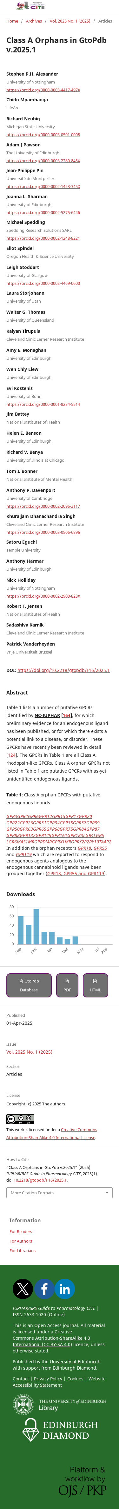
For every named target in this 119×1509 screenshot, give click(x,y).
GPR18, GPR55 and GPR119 (75, 873)
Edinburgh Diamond (74, 1368)
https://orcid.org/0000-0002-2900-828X (43, 596)
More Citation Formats (32, 1193)
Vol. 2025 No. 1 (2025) (70, 21)
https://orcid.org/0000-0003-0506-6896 (43, 532)
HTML (95, 990)
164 (66, 715)
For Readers (21, 1231)
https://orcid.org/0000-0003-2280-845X (43, 160)
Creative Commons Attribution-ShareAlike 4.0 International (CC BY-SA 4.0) (51, 1338)
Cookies (75, 1379)
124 (12, 755)
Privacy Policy (48, 1379)
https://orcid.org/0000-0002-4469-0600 (43, 283)
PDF (67, 990)
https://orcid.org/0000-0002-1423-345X (43, 186)
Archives (34, 21)
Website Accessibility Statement (59, 1382)
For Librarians (23, 1250)
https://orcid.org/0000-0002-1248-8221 (43, 238)
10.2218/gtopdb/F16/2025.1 (40, 1180)
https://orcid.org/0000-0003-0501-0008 (43, 134)
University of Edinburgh (75, 1361)
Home (12, 21)
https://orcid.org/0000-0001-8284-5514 (43, 404)
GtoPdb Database (29, 985)
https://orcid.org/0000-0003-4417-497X (43, 89)
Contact (21, 1379)
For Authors (21, 1241)
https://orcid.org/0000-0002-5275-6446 (43, 212)
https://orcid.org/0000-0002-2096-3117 (43, 506)
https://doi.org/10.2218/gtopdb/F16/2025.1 (63, 670)
